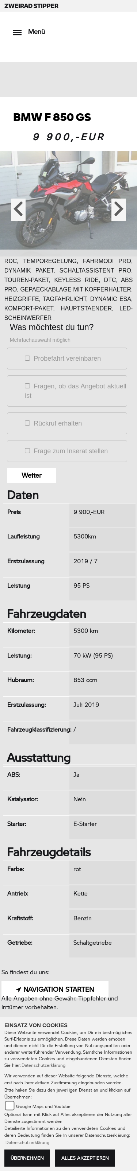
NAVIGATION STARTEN (55, 989)
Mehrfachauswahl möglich (40, 340)
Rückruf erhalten (58, 423)
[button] (18, 210)
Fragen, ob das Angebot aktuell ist (75, 391)
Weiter (32, 475)
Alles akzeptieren (85, 1158)
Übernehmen (27, 1158)
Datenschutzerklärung (43, 1065)
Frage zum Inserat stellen (71, 451)
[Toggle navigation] (17, 29)
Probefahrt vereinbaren (67, 358)
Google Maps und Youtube (43, 1106)
